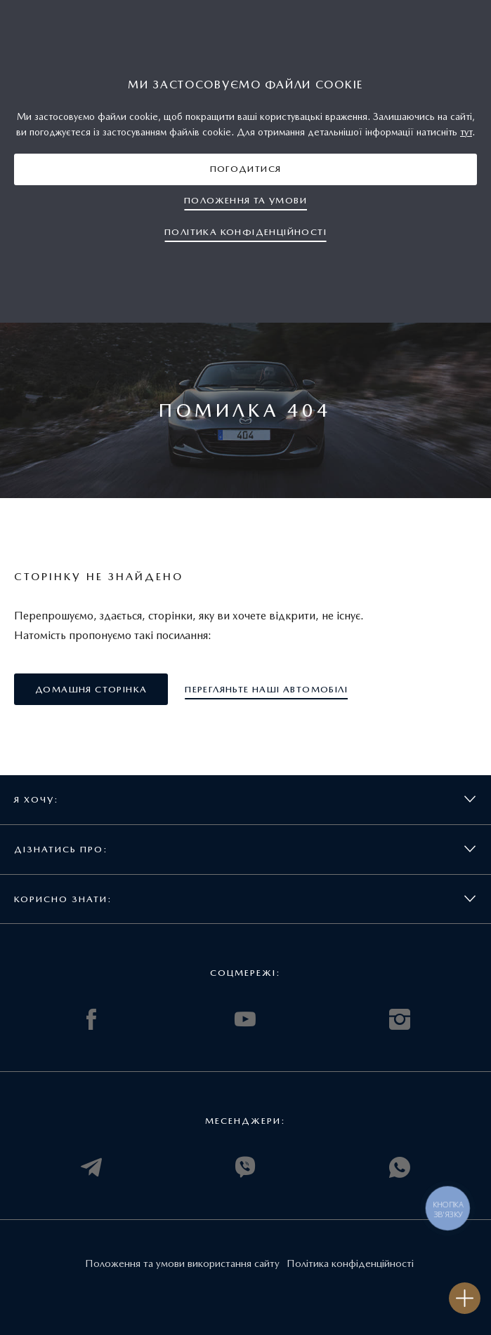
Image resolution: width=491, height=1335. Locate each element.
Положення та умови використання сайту (182, 1263)
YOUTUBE (245, 1019)
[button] (245, 169)
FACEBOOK (91, 1019)
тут (466, 131)
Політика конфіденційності (350, 1263)
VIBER (245, 1167)
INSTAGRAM (399, 1019)
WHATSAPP (399, 1167)
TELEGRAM (91, 1167)
